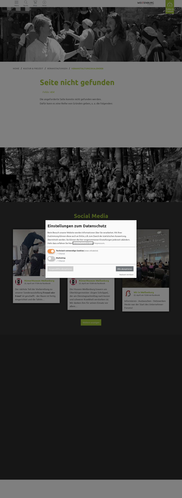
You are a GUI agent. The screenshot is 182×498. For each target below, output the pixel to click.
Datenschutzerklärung (83, 243)
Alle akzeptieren (124, 269)
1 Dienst (60, 253)
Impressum (99, 243)
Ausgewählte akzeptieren (60, 269)
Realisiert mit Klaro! (126, 274)
